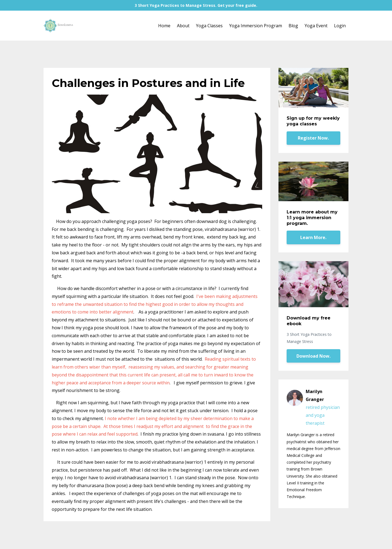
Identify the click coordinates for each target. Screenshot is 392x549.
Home (164, 26)
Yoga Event (316, 26)
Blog (293, 26)
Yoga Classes (209, 26)
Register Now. (313, 138)
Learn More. (313, 237)
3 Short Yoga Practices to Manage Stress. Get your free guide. (196, 5)
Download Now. (313, 356)
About (183, 26)
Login (340, 26)
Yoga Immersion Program (255, 26)
